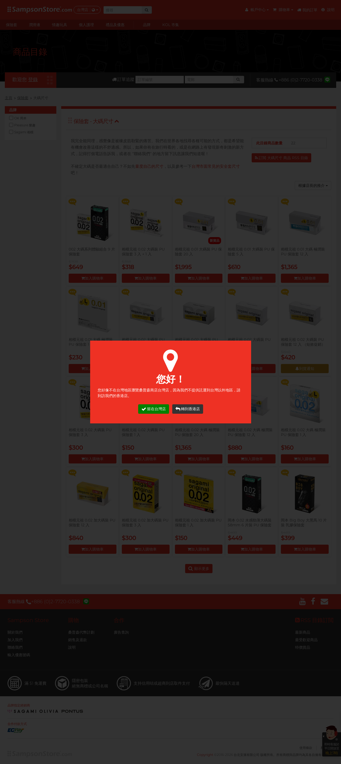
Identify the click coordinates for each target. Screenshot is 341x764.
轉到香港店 (187, 409)
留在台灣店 (153, 409)
